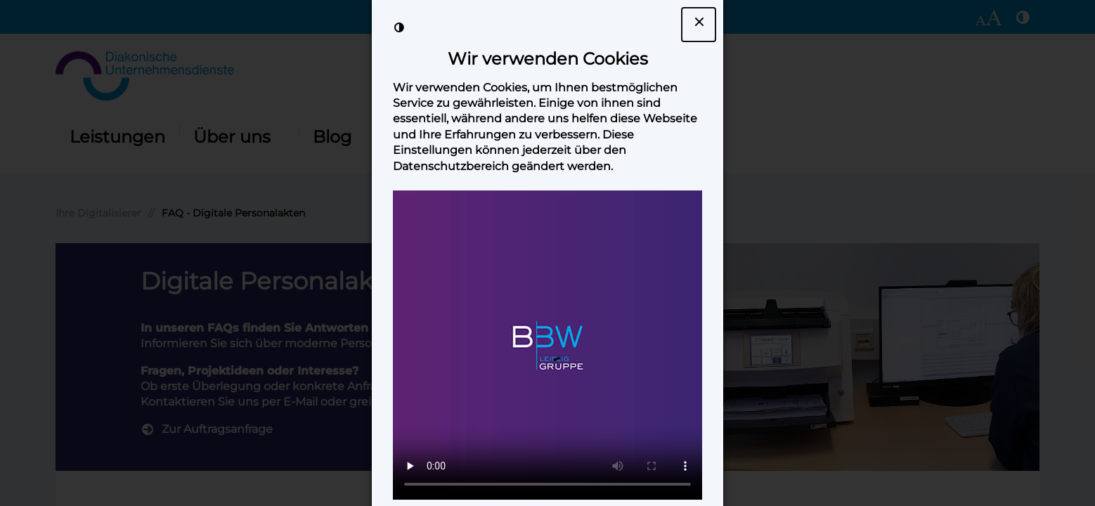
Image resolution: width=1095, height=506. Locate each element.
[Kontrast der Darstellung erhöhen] (399, 27)
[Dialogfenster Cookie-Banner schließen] (698, 24)
